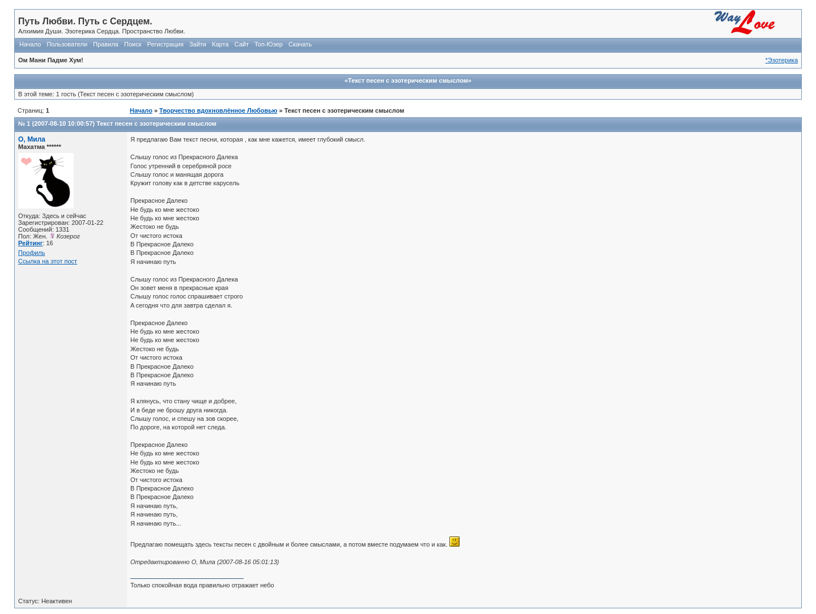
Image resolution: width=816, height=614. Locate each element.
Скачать (300, 44)
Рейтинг (30, 243)
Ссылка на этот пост (47, 261)
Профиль (31, 252)
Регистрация (165, 44)
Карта (220, 44)
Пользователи (66, 44)
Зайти (197, 44)
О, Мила (31, 139)
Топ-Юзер (268, 44)
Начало (30, 44)
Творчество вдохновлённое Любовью (218, 110)
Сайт (242, 44)
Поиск (132, 44)
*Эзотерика (782, 60)
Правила (105, 44)
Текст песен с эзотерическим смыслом (156, 123)
